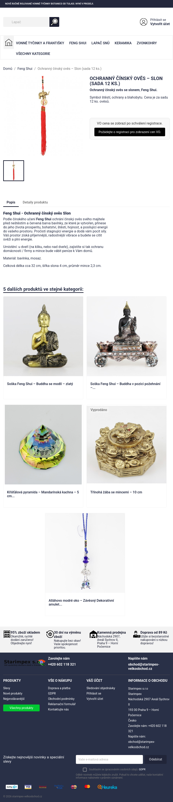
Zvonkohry (147, 43)
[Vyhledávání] (31, 22)
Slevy (6, 688)
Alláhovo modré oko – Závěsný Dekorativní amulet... (81, 602)
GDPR (52, 693)
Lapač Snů (100, 43)
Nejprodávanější (14, 698)
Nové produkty (12, 693)
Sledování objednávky (100, 688)
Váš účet (94, 681)
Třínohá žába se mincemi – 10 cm (116, 492)
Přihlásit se (158, 20)
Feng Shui (77, 43)
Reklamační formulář (62, 704)
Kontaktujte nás (58, 709)
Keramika (123, 43)
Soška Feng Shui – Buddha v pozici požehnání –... (125, 386)
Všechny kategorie (33, 54)
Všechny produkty (21, 708)
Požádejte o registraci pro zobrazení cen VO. (130, 132)
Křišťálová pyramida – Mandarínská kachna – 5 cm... (43, 494)
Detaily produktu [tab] (35, 202)
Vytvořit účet (160, 24)
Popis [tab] (11, 202)
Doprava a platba (59, 688)
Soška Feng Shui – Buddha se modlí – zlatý (40, 384)
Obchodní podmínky (61, 698)
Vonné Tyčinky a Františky (40, 43)
